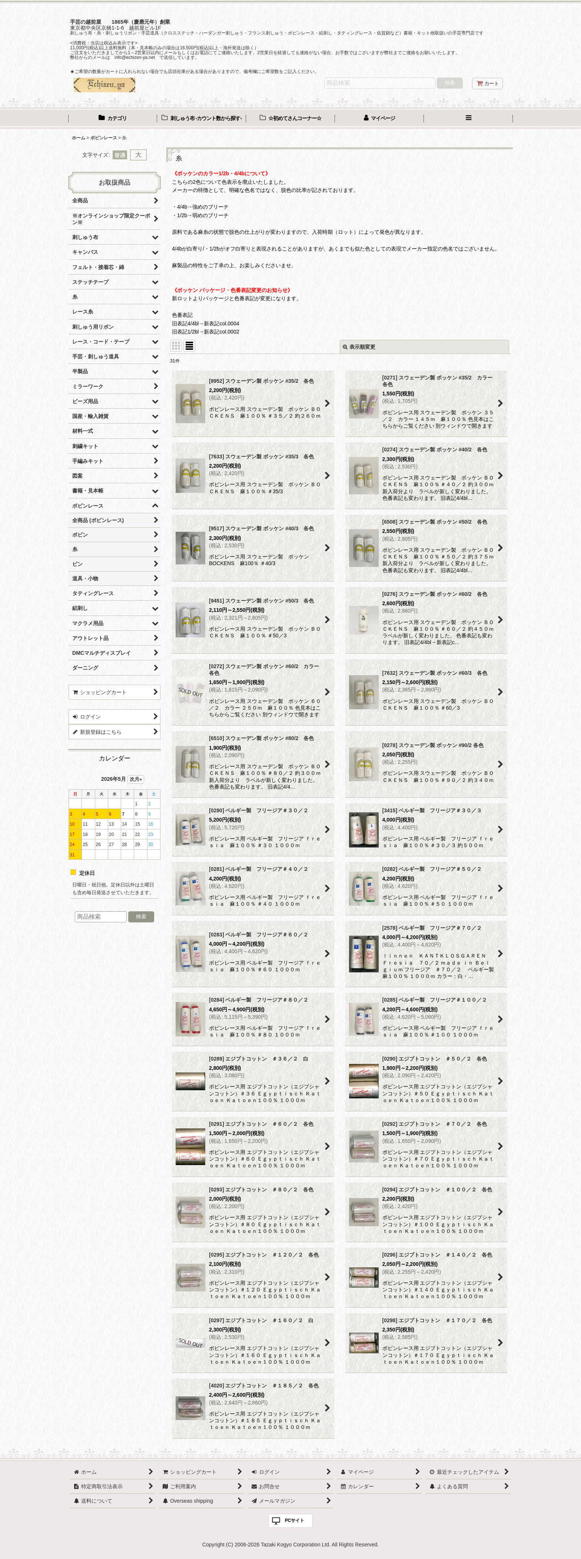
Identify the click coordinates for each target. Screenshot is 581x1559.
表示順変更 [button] (359, 347)
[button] (468, 119)
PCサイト (295, 1520)
